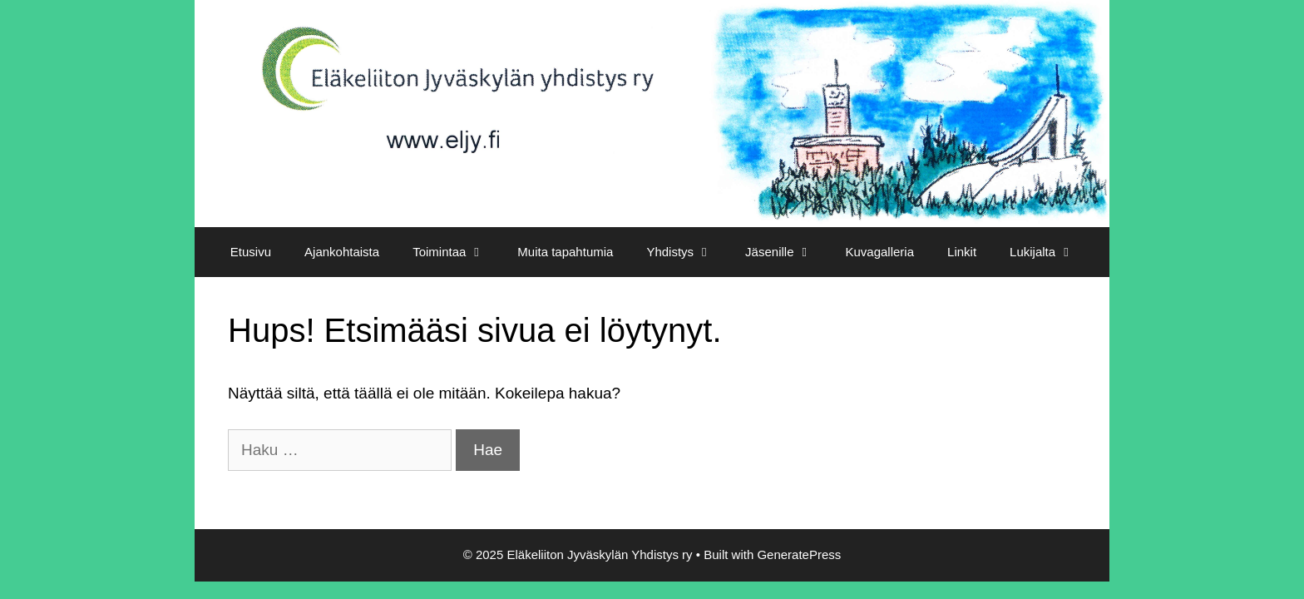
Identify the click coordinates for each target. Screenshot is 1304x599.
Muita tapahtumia (565, 252)
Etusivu (250, 252)
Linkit (961, 252)
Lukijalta (1050, 252)
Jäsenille (786, 252)
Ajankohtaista (341, 252)
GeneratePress (799, 554)
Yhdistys (687, 252)
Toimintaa (456, 252)
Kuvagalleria (879, 252)
